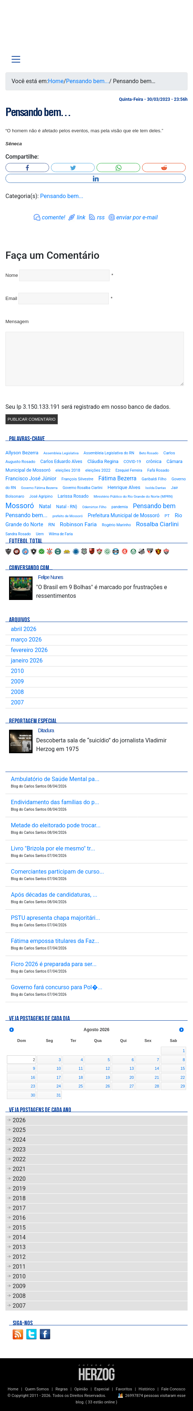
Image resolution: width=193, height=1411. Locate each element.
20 (131, 1077)
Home (56, 81)
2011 (19, 1266)
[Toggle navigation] (16, 59)
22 (182, 1077)
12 (108, 1068)
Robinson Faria (78, 524)
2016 (19, 1217)
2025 (19, 1130)
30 (33, 1095)
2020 (19, 1178)
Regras (61, 1389)
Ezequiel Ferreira (129, 470)
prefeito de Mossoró (67, 516)
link (81, 217)
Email (11, 298)
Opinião (81, 1389)
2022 (19, 1159)
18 (80, 1077)
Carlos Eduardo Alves (61, 461)
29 (182, 1086)
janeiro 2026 (27, 660)
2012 (19, 1256)
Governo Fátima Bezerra (39, 488)
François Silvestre (77, 479)
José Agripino (41, 496)
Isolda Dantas (155, 488)
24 (58, 1086)
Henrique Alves (124, 487)
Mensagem (17, 321)
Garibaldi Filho (154, 479)
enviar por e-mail (137, 217)
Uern (40, 534)
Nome (11, 275)
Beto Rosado (148, 453)
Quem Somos (37, 1389)
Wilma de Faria (61, 534)
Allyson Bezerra (21, 452)
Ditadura (46, 730)
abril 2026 (24, 629)
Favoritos (124, 1389)
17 (58, 1077)
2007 (17, 702)
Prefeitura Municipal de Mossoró (124, 515)
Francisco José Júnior (30, 479)
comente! (53, 217)
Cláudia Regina (103, 461)
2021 (19, 1169)
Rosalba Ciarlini (157, 524)
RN (51, 524)
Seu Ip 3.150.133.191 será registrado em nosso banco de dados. (88, 406)
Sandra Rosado (18, 534)
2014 (19, 1237)
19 (108, 1077)
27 (131, 1086)
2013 (19, 1247)
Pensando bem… (37, 112)
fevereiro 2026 (29, 650)
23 (33, 1086)
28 (157, 1086)
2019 (19, 1188)
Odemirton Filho (94, 507)
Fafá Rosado (158, 470)
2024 (19, 1139)
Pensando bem (154, 506)
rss (100, 217)
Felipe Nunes (50, 577)
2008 (17, 692)
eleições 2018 (68, 470)
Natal (45, 506)
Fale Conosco (173, 1389)
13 (131, 1068)
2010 (17, 671)
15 (182, 1068)
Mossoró (19, 505)
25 (80, 1086)
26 (108, 1086)
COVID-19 (132, 461)
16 (33, 1077)
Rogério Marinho (116, 525)
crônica (154, 461)
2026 (19, 1120)
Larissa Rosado (73, 496)
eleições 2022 (98, 470)
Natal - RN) (66, 506)
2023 (19, 1149)
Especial (101, 1389)
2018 (19, 1198)
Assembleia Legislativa (60, 453)
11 (80, 1068)
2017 (19, 1208)
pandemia (119, 507)
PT (167, 515)
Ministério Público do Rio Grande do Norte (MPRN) (133, 496)
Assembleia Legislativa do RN (108, 453)
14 (157, 1068)
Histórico (147, 1389)
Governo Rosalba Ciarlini (82, 488)
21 (157, 1077)
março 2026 (26, 639)
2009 (17, 681)
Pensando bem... (87, 81)
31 (58, 1095)
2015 (19, 1227)
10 (58, 1068)
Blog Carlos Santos (35, 29)
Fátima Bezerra (117, 478)
